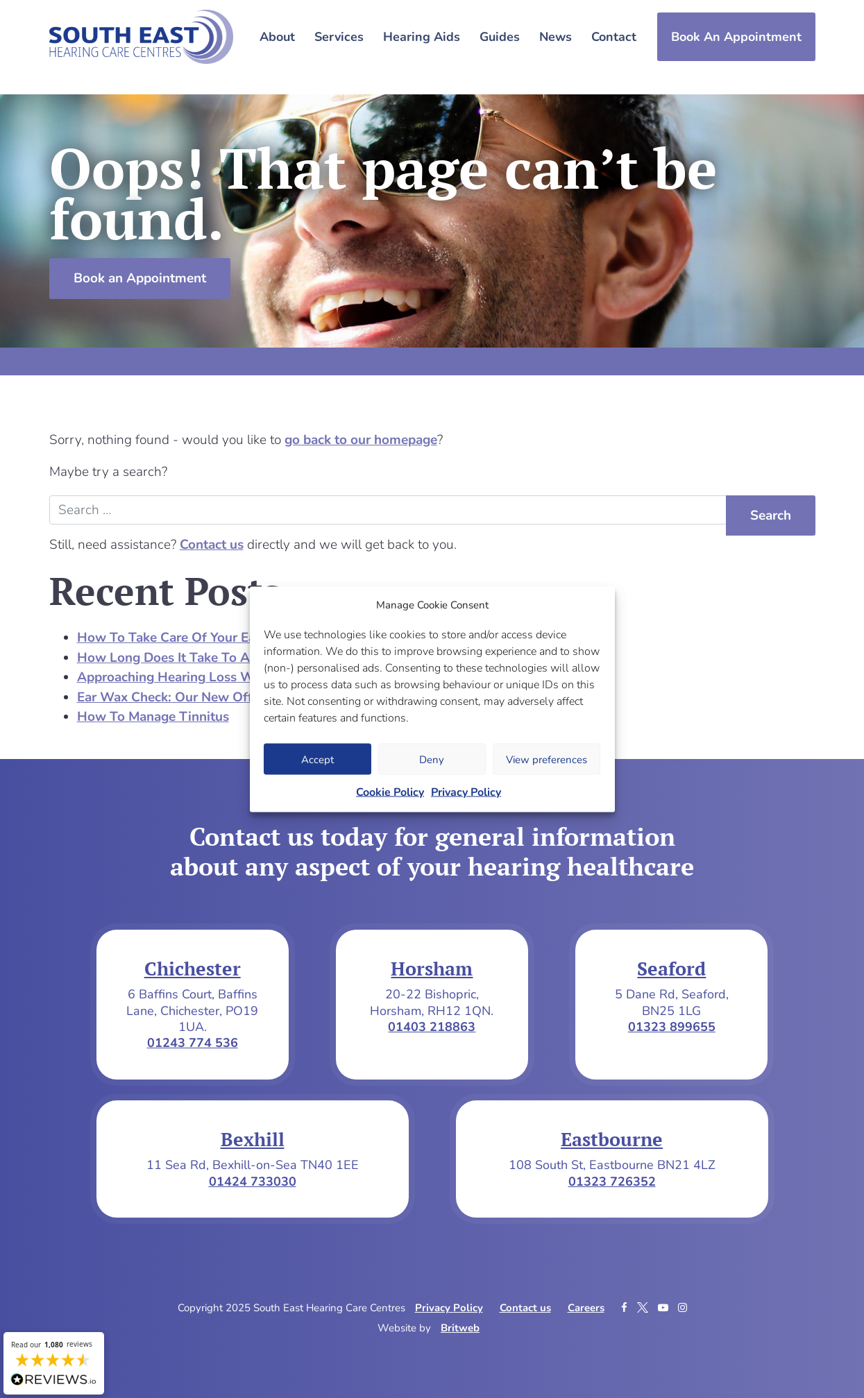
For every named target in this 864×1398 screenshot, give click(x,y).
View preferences (546, 759)
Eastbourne (612, 1139)
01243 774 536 (192, 1042)
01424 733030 (252, 1181)
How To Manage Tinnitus (153, 717)
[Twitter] (644, 1308)
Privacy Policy (466, 792)
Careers (586, 1308)
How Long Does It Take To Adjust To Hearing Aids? (232, 658)
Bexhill (253, 1139)
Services (339, 36)
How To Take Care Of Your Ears (171, 638)
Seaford (671, 968)
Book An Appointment (736, 36)
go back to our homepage (361, 440)
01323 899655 (671, 1026)
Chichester (192, 968)
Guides (500, 36)
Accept (317, 759)
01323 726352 (612, 1181)
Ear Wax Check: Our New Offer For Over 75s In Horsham (248, 697)
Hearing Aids (421, 36)
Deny (431, 759)
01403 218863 (431, 1026)
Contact (613, 36)
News (555, 36)
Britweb (460, 1328)
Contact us (212, 545)
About (277, 36)
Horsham (432, 968)
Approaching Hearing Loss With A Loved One (215, 677)
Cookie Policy (390, 792)
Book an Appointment (140, 278)
